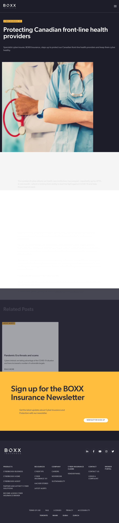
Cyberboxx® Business (13, 471)
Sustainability (58, 481)
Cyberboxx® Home (11, 476)
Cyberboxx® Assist (11, 481)
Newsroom (57, 476)
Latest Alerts (40, 488)
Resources (40, 467)
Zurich (76, 515)
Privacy (69, 510)
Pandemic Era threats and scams (21, 360)
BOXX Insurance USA (9, 6)
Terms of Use (35, 510)
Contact (92, 467)
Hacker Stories (41, 483)
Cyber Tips (39, 471)
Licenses (57, 510)
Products (8, 467)
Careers (55, 471)
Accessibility (84, 510)
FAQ (47, 510)
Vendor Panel (74, 474)
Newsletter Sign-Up (96, 420)
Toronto (44, 515)
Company (56, 467)
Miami (55, 515)
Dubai (65, 515)
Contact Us (93, 471)
